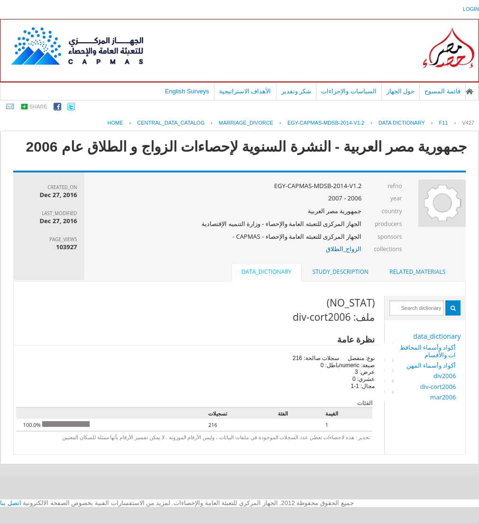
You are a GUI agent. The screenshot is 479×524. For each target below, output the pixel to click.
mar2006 (443, 397)
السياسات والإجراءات (349, 91)
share (38, 106)
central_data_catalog (170, 123)
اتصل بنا (10, 502)
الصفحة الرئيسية (469, 91)
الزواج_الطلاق (344, 248)
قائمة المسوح (442, 91)
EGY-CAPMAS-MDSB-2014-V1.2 (325, 123)
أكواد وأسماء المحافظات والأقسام (428, 351)
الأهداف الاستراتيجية (245, 91)
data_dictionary (437, 336)
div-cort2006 (438, 386)
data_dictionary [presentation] (266, 272)
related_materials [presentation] (417, 272)
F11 (443, 123)
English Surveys (187, 91)
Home (115, 123)
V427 (468, 123)
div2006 (444, 375)
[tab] (417, 272)
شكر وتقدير (296, 91)
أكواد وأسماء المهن (431, 365)
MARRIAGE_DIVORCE (246, 123)
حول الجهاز (401, 91)
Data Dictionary (401, 123)
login (471, 9)
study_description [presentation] (340, 272)
